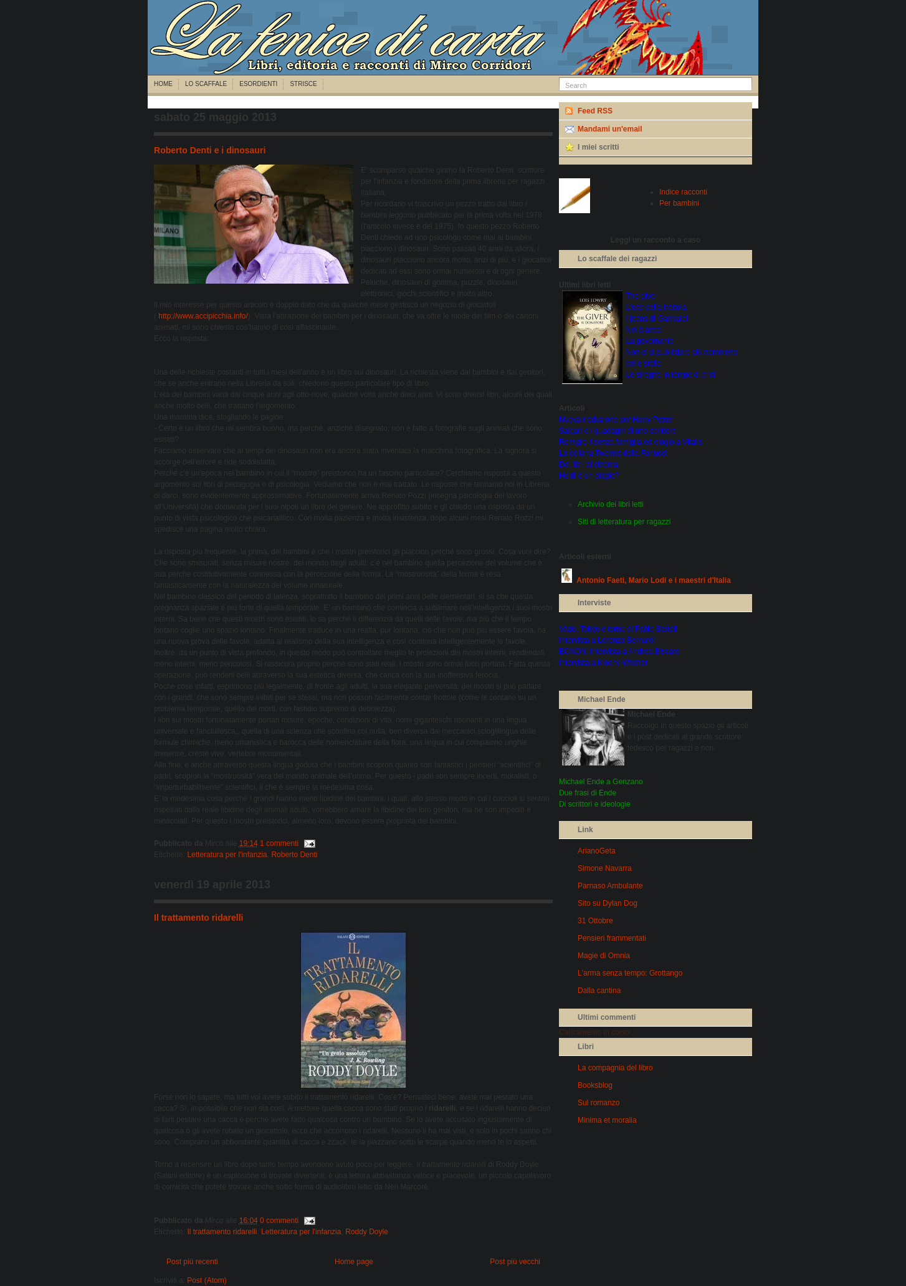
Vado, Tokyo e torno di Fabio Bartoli (618, 629)
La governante (650, 341)
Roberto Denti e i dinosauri (209, 150)
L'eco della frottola (656, 307)
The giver (641, 296)
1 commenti (279, 843)
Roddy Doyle (366, 1231)
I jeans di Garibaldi (656, 318)
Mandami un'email (610, 129)
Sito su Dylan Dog (607, 903)
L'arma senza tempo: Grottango (630, 973)
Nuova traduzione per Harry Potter (616, 419)
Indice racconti (683, 192)
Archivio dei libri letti (611, 504)
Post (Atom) (206, 1280)
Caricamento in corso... (597, 1032)
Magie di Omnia (604, 955)
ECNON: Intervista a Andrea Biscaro (619, 651)
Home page (354, 1261)
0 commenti (279, 1220)
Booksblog (595, 1085)
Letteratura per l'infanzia (227, 854)
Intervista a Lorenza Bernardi (607, 640)
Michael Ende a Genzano (601, 781)
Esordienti (258, 83)
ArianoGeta (597, 851)
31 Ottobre (595, 920)
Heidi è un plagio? (589, 475)
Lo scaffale (206, 83)
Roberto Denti (294, 854)
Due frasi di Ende (587, 793)
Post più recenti (192, 1261)
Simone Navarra (605, 868)
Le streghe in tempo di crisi (670, 374)
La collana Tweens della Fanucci (613, 453)
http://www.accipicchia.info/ (202, 316)
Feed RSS (595, 111)
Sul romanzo (598, 1102)
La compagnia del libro (615, 1067)
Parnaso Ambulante (610, 885)
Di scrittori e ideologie (595, 804)
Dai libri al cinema (588, 464)
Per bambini (679, 203)
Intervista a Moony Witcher (603, 662)
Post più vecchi (515, 1261)
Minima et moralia (607, 1120)
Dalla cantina (599, 990)
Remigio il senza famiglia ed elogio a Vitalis (630, 442)
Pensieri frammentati (612, 938)
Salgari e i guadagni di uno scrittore (617, 430)
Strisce (303, 83)
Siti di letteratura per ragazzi (624, 521)
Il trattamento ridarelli (198, 918)
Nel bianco (643, 329)
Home (163, 83)
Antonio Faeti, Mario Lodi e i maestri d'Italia (653, 580)
